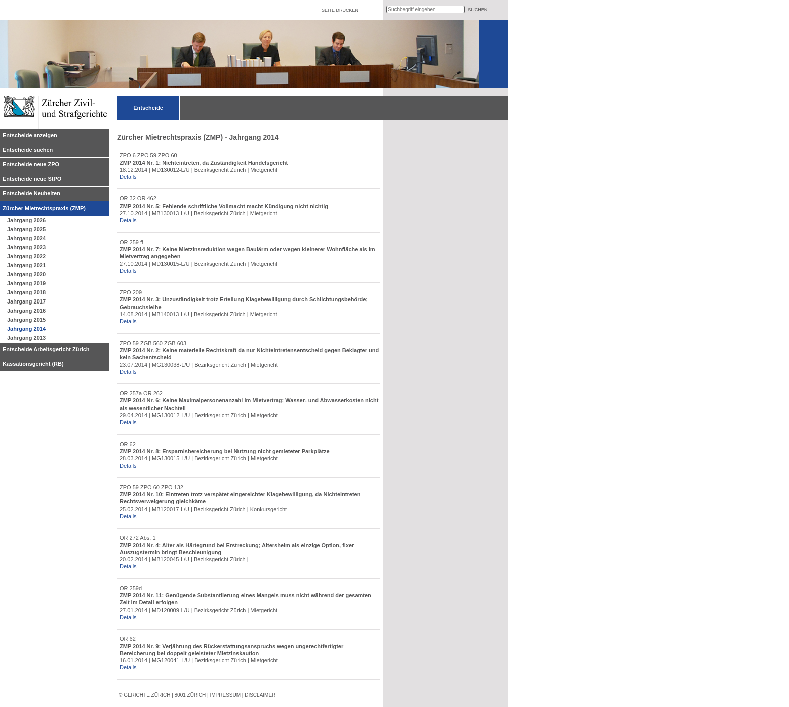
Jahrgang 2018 (26, 292)
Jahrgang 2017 (26, 301)
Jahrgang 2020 (26, 274)
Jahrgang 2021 (26, 265)
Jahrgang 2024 (26, 238)
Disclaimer (260, 695)
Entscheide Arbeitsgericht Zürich (46, 349)
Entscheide (148, 108)
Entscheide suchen (28, 150)
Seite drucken (340, 10)
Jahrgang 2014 (26, 329)
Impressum (225, 695)
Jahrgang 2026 (26, 220)
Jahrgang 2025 (26, 229)
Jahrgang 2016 (26, 311)
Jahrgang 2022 (26, 256)
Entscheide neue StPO (32, 179)
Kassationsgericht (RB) (33, 364)
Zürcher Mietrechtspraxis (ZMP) (44, 208)
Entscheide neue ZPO (31, 164)
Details (128, 177)
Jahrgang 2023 (26, 247)
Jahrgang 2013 (26, 338)
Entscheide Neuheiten (31, 193)
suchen (477, 9)
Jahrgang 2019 (26, 283)
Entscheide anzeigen (30, 135)
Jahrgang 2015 (26, 320)
